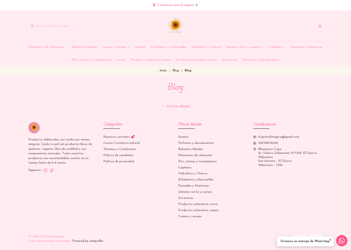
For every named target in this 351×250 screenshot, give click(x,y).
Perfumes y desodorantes (260, 60)
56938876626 (265, 143)
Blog (176, 70)
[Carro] (320, 26)
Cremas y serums (116, 47)
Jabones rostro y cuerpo (245, 47)
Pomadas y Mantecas (307, 47)
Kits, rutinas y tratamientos (91, 60)
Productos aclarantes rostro (151, 60)
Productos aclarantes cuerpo (196, 60)
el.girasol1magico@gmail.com (276, 137)
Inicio (163, 70)
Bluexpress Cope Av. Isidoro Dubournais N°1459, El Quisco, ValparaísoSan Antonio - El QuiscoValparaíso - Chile (285, 157)
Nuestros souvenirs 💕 (119, 137)
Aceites (140, 47)
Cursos (121, 60)
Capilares (277, 47)
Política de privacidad (118, 161)
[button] (175, 106)
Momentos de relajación (47, 47)
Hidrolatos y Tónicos (206, 47)
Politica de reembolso (118, 155)
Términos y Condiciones (119, 149)
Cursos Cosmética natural (121, 143)
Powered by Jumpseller (88, 241)
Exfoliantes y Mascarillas (169, 47)
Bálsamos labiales (84, 47)
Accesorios (229, 60)
